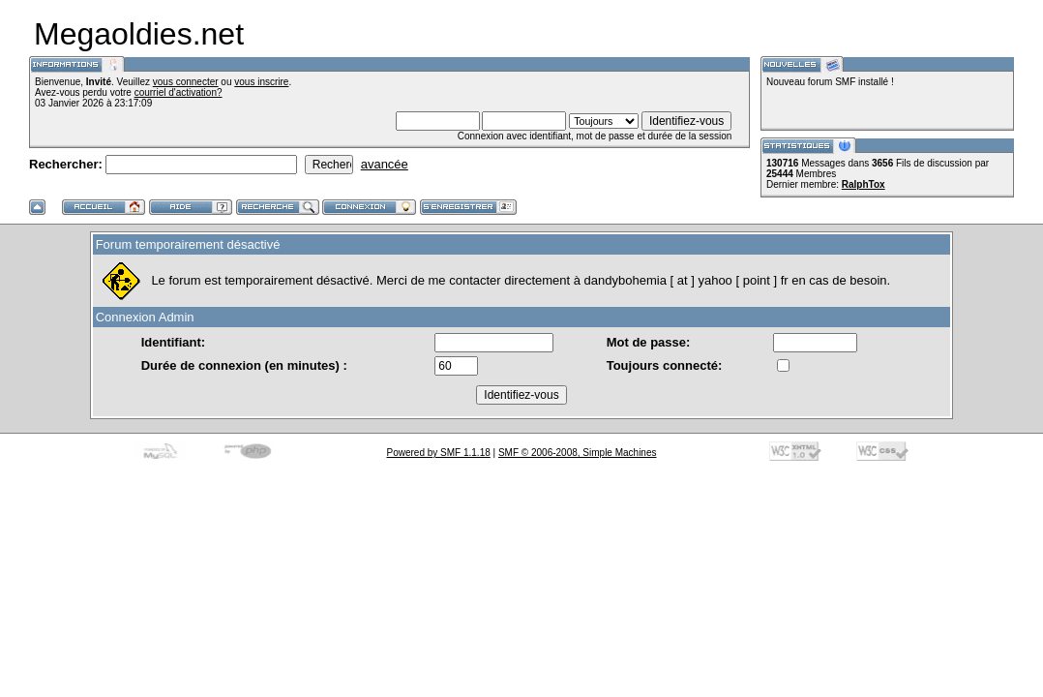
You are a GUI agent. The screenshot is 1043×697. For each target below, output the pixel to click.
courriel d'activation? (178, 92)
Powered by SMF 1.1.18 (439, 452)
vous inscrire (261, 81)
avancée (384, 164)
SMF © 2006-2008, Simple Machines (577, 452)
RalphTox (863, 184)
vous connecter (186, 81)
